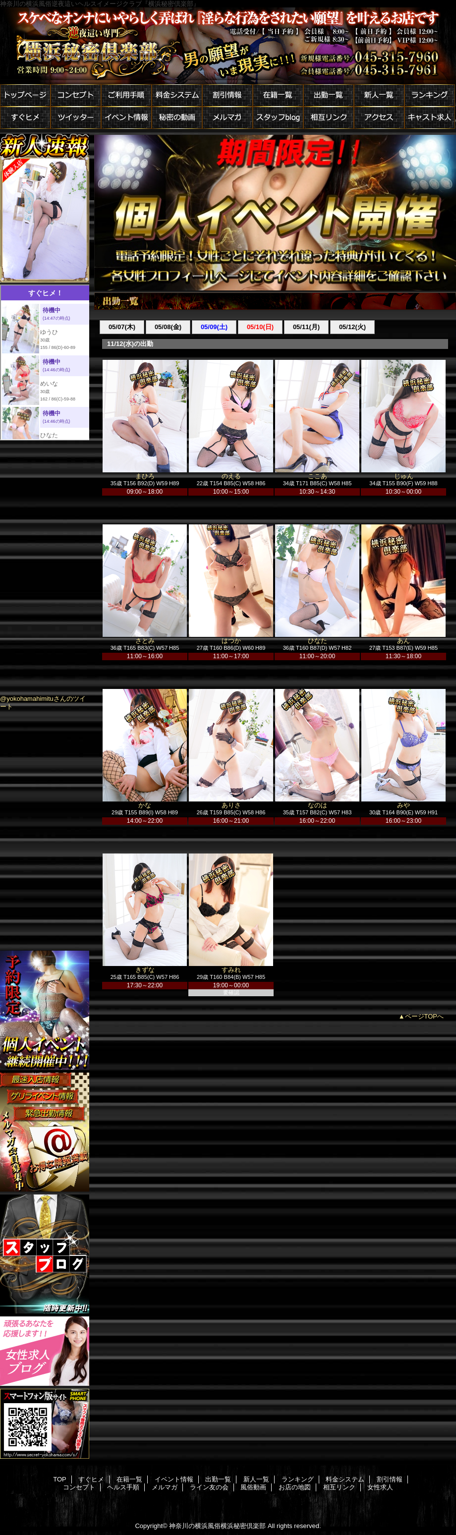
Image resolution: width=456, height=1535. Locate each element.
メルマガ (227, 118)
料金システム (177, 95)
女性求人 (380, 1487)
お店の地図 (295, 1487)
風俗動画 (253, 1487)
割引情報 (227, 95)
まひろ (145, 476)
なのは (317, 805)
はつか (231, 640)
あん (403, 640)
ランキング (429, 95)
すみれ (231, 969)
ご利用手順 (126, 95)
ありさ (231, 805)
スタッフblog (278, 118)
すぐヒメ (25, 118)
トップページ (25, 95)
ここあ (317, 476)
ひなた (317, 640)
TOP (59, 1479)
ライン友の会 (209, 1487)
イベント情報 (126, 118)
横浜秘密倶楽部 (228, 45)
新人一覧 (379, 95)
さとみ (145, 640)
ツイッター (76, 118)
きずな (145, 969)
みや (403, 805)
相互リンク (328, 118)
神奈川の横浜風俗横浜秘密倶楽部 (217, 1526)
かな (144, 805)
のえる (231, 476)
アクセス (379, 118)
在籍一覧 (278, 95)
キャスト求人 (429, 118)
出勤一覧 (328, 95)
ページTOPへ (424, 1016)
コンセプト (76, 95)
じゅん (403, 476)
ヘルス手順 (123, 1487)
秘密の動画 (177, 118)
